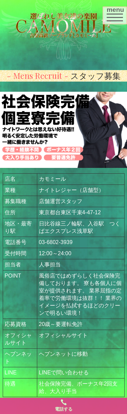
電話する (63, 405)
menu (116, 17)
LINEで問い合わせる (64, 372)
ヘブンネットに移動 (63, 354)
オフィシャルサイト (63, 335)
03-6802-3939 (56, 242)
